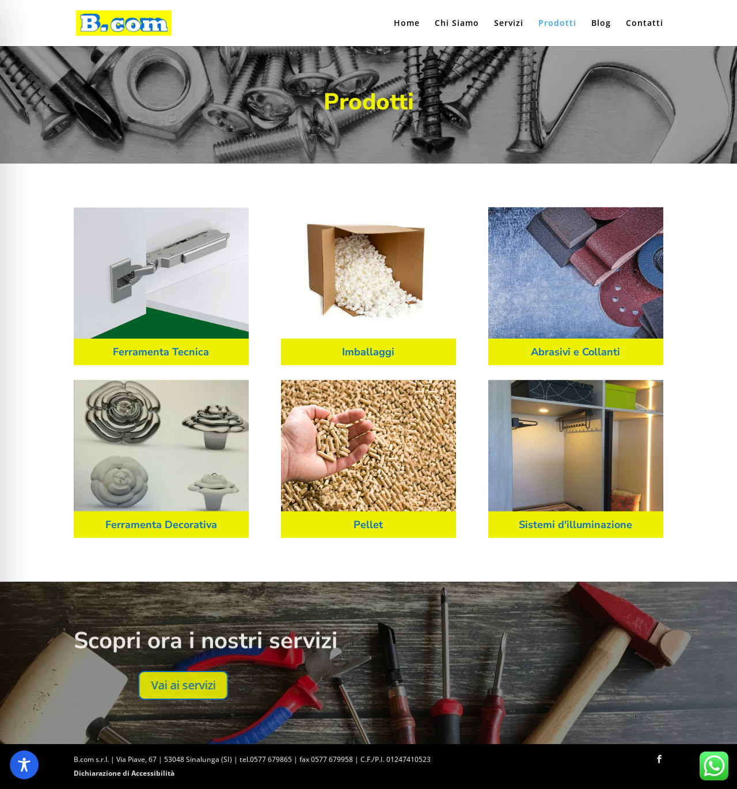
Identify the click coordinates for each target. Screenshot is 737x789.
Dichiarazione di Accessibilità (124, 773)
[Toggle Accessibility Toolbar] (24, 764)
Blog (601, 23)
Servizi (508, 23)
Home (407, 23)
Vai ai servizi (478, 685)
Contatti (644, 23)
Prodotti (557, 23)
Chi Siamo (457, 23)
